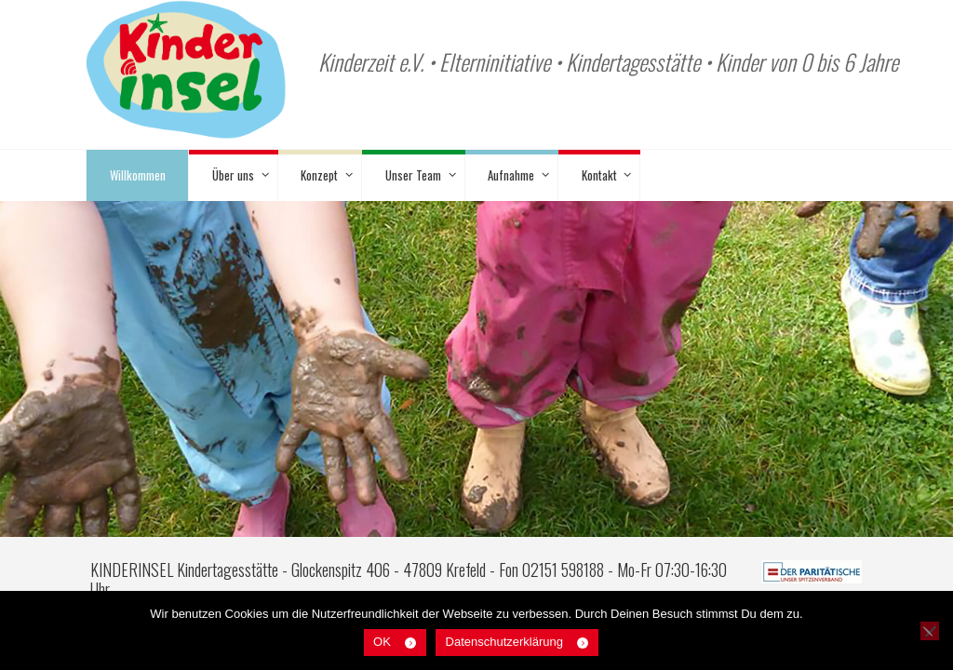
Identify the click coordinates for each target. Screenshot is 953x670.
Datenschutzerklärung (504, 642)
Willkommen (138, 175)
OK (382, 642)
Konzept (319, 175)
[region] (476, 388)
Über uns (233, 175)
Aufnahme (511, 175)
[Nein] (929, 631)
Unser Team (413, 175)
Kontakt (599, 175)
